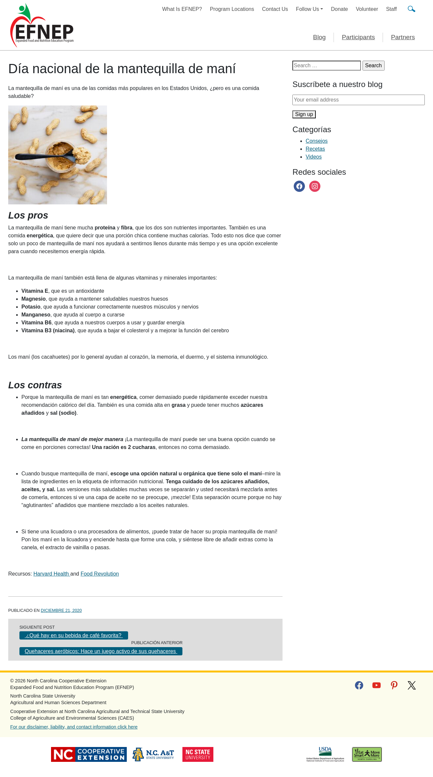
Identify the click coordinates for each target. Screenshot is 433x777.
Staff (391, 9)
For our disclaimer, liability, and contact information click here (74, 727)
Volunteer (367, 9)
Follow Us (307, 9)
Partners (403, 37)
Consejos (317, 141)
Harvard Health (51, 574)
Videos (314, 157)
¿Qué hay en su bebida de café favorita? (74, 635)
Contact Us (275, 9)
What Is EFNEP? (182, 9)
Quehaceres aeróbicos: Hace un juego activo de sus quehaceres (101, 651)
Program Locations (232, 9)
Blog (319, 37)
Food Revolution (100, 574)
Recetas (315, 149)
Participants (358, 37)
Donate (339, 9)
